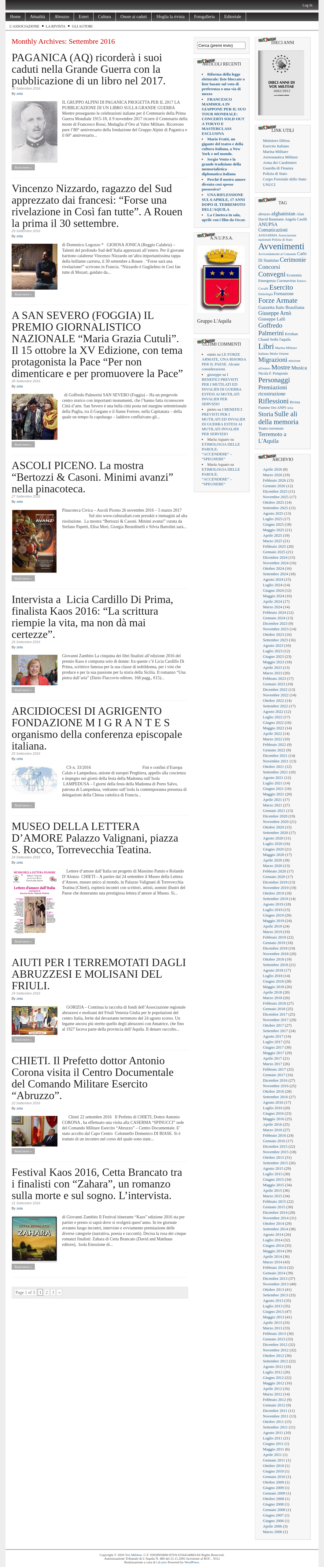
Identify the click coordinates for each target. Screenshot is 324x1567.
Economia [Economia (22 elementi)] (294, 275)
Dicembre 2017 (275, 1014)
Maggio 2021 (273, 794)
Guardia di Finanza (278, 168)
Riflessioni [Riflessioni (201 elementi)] (273, 401)
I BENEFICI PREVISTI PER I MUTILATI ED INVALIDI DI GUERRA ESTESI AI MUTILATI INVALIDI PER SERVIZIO (221, 389)
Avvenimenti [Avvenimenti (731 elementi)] (281, 246)
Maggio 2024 (273, 596)
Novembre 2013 (276, 1284)
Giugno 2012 (273, 1377)
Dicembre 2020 (275, 816)
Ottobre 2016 (273, 1091)
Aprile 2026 (272, 469)
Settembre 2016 (275, 1097)
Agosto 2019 (273, 904)
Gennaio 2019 (274, 942)
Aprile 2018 (272, 992)
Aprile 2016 (272, 1124)
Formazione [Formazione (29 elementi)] (284, 293)
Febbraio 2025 (274, 546)
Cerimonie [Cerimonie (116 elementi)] (293, 259)
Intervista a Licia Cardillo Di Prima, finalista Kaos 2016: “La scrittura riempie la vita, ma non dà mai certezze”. (92, 616)
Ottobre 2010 (273, 1465)
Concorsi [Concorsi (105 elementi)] (269, 266)
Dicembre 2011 (275, 1410)
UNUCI (269, 184)
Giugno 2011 (273, 1443)
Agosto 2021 (273, 777)
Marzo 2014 (272, 1262)
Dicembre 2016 (275, 1080)
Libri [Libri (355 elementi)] (266, 346)
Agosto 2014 (273, 1234)
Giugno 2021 (273, 788)
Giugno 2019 (273, 915)
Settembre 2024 (275, 574)
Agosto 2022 (273, 711)
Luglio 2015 (272, 1174)
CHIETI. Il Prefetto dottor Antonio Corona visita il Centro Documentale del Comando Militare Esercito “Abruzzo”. (93, 1078)
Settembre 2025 (275, 508)
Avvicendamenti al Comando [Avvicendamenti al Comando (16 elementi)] (277, 254)
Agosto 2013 (273, 1300)
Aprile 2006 (272, 1526)
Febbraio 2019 (274, 937)
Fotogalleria (204, 16)
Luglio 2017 (272, 1041)
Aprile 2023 (272, 667)
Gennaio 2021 (274, 810)
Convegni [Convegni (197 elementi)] (271, 274)
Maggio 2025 (273, 530)
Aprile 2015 (272, 1190)
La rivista (56, 26)
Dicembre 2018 (275, 948)
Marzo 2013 (272, 1328)
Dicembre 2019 (275, 882)
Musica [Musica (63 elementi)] (299, 368)
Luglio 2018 (272, 975)
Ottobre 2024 (273, 568)
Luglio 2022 (272, 717)
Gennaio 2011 (274, 1460)
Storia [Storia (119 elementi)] (265, 414)
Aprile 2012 (272, 1388)
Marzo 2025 (272, 541)
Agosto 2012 (273, 1366)
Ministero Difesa (276, 140)
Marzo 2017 (272, 1063)
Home (15, 16)
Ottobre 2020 (273, 827)
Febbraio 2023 (274, 678)
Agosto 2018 (273, 970)
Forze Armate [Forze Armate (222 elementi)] (277, 300)
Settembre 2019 (275, 898)
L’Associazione (24, 26)
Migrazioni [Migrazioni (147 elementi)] (272, 359)
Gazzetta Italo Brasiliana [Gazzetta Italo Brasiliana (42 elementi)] (281, 307)
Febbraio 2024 (274, 612)
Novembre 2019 (276, 887)
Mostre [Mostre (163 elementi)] (280, 367)
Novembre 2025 (276, 497)
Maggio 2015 (273, 1185)
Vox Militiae (133, 1555)
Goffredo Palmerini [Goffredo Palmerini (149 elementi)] (271, 329)
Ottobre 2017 (273, 1025)
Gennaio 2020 (274, 876)
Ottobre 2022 (273, 700)
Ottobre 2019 (273, 893)
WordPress (191, 1562)
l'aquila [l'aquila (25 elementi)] (285, 339)
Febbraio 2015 (274, 1201)
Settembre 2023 (275, 640)
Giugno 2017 (273, 1047)
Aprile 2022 (272, 733)
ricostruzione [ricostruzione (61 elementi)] (271, 394)
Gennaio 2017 (274, 1074)
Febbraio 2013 (274, 1333)
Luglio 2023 (272, 651)
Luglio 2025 (272, 519)
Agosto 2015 (273, 1168)
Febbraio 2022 (274, 744)
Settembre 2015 (275, 1163)
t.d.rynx (161, 1562)
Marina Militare (275, 151)
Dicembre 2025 (275, 491)
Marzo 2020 (272, 865)
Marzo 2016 (272, 1130)
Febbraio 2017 (274, 1069)
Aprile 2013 (272, 1322)
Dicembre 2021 (275, 755)
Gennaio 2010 (274, 1476)
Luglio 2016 (272, 1108)
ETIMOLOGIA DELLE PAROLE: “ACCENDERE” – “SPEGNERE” (221, 451)
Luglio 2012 (272, 1372)
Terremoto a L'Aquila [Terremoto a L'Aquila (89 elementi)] (272, 437)
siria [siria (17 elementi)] (290, 407)
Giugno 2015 (273, 1179)
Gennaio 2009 (274, 1493)
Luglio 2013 (272, 1306)
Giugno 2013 (273, 1311)
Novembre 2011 (276, 1416)
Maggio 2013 (273, 1317)
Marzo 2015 (272, 1196)
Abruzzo (61, 16)
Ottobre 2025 (273, 502)
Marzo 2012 (272, 1394)
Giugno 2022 (273, 722)
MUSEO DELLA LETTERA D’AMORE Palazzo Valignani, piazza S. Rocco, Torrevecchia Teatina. (95, 838)
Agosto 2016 (273, 1102)
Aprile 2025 (272, 535)
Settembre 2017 (275, 1030)
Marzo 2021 (272, 805)
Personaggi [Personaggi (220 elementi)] (274, 380)
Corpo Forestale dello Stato (285, 179)
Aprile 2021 (272, 799)
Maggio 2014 (273, 1251)
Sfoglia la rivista (170, 16)
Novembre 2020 (276, 821)
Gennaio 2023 (274, 684)
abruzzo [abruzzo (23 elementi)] (264, 214)
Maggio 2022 (273, 728)
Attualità (37, 16)
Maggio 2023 (273, 662)
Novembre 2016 (276, 1086)
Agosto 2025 (273, 513)
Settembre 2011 (275, 1427)
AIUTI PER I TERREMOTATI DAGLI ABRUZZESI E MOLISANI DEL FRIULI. (99, 974)
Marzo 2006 (272, 1531)
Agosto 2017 (273, 1036)
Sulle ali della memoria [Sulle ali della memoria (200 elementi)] (278, 418)
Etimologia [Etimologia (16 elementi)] (265, 294)
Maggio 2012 (273, 1383)
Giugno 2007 (273, 1515)
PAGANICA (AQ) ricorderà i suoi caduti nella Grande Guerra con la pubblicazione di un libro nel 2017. (89, 69)
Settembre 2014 (275, 1229)
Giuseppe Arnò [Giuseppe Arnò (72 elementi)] (274, 313)
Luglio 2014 (272, 1240)
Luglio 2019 (272, 909)
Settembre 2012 (275, 1361)
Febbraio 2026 (274, 480)
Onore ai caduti (133, 16)
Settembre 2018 (275, 964)
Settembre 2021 (275, 772)
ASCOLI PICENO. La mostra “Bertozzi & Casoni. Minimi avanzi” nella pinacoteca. (92, 477)
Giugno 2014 (273, 1245)
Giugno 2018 (273, 981)
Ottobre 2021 (273, 766)
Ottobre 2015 (273, 1157)
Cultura (104, 16)
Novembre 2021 (276, 761)
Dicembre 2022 (275, 689)
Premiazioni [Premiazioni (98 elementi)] (272, 387)
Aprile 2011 (272, 1454)
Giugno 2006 (273, 1520)
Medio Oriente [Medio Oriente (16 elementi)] (279, 353)
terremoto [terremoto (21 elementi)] (276, 428)
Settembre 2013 (275, 1295)
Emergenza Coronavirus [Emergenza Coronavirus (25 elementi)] (277, 281)
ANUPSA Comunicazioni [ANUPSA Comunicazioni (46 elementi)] (273, 227)
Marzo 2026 (272, 474)
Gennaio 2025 (274, 552)
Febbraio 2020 (274, 871)
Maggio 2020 (273, 854)
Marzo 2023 (272, 673)
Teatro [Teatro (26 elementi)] (263, 428)
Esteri (84, 16)
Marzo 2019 (272, 931)
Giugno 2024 (273, 590)
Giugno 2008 (273, 1504)
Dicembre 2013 (275, 1278)
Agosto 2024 (273, 579)
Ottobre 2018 (273, 959)
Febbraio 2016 (274, 1135)
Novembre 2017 (276, 1019)
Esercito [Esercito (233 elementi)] (281, 287)
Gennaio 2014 (274, 1273)
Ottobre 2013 (273, 1289)
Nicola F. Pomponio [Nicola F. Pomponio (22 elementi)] (273, 373)
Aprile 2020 (272, 860)
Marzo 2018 (272, 997)
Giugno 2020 (273, 849)
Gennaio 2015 (274, 1207)
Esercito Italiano (276, 146)
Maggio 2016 (273, 1119)
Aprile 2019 (272, 926)
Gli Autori (82, 26)
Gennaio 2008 (274, 1509)
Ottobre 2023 (273, 634)
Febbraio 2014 (274, 1267)
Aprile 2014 (272, 1256)
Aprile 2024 (272, 601)
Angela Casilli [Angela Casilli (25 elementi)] (296, 219)
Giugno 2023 (273, 656)
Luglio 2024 (272, 585)
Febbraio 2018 (274, 1003)
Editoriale (232, 16)
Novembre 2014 (276, 1218)
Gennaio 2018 (274, 1008)
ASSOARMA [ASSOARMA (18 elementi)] (267, 235)
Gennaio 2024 (274, 618)
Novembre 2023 (276, 629)
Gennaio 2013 (274, 1339)
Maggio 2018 (273, 986)
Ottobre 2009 (273, 1482)
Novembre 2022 (276, 695)
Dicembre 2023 (275, 623)
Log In (307, 5)
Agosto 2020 (273, 838)
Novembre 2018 (276, 953)
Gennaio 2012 (274, 1405)
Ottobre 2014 (273, 1223)
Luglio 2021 (272, 783)
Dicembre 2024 (275, 557)
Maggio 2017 (273, 1052)
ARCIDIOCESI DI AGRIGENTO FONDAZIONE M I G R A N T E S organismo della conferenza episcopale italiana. (97, 728)
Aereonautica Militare (280, 157)
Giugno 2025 (273, 524)
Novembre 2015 (276, 1152)
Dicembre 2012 (275, 1344)
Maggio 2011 (273, 1449)
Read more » (23, 167)
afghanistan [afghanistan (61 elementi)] (283, 214)
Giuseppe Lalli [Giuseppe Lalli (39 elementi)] (271, 319)
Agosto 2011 (273, 1432)
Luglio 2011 (272, 1438)
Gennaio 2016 (274, 1141)
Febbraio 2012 (274, 1399)
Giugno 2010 (273, 1471)
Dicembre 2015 (275, 1146)
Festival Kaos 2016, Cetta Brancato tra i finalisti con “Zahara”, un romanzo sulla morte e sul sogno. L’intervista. (97, 1184)
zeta (20, 93)
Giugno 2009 (273, 1487)
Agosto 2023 (273, 645)
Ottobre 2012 (273, 1355)
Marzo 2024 (272, 607)
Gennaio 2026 (274, 485)
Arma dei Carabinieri (279, 162)
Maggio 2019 (273, 920)
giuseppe (214, 374)
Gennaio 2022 (274, 750)
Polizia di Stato (275, 173)
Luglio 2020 (272, 843)
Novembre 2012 (276, 1350)
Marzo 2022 (272, 739)
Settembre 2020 (275, 832)
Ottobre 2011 (273, 1421)
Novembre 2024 (276, 563)
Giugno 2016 (273, 1113)
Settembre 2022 (275, 706)
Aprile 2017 (272, 1058)
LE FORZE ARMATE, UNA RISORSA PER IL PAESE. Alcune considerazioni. (224, 361)
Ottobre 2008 (273, 1498)
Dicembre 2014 (275, 1212)
